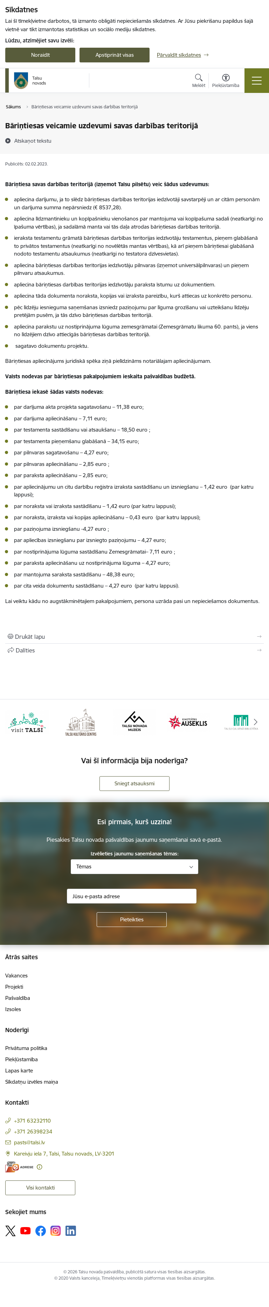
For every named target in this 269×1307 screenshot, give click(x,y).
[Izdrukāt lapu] (134, 636)
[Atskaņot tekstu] (32, 140)
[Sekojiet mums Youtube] (25, 1230)
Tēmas (83, 866)
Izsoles (13, 1009)
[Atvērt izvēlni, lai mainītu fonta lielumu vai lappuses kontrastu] (226, 81)
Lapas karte (19, 1070)
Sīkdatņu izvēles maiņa (31, 1081)
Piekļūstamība (21, 1059)
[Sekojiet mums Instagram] (55, 1231)
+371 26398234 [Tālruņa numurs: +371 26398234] (33, 1131)
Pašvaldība (17, 998)
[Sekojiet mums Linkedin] (70, 1231)
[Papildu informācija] (39, 1167)
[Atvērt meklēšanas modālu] (199, 81)
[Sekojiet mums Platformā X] (10, 1231)
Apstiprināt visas (115, 55)
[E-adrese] (19, 1167)
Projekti (14, 986)
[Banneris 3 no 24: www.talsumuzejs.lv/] (134, 721)
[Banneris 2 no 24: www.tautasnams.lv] (80, 721)
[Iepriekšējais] (13, 722)
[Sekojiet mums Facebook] (40, 1231)
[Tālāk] (255, 722)
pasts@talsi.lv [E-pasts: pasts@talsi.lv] (29, 1142)
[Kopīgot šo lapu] (134, 650)
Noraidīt (40, 55)
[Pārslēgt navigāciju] (256, 80)
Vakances (16, 975)
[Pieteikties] (132, 919)
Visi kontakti (40, 1187)
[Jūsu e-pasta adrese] (131, 896)
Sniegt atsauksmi (134, 783)
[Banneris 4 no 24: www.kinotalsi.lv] (188, 721)
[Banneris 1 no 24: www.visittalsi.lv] (27, 721)
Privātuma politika (26, 1048)
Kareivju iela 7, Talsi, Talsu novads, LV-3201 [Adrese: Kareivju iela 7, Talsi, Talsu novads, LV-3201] (64, 1153)
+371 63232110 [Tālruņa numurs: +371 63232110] (32, 1120)
